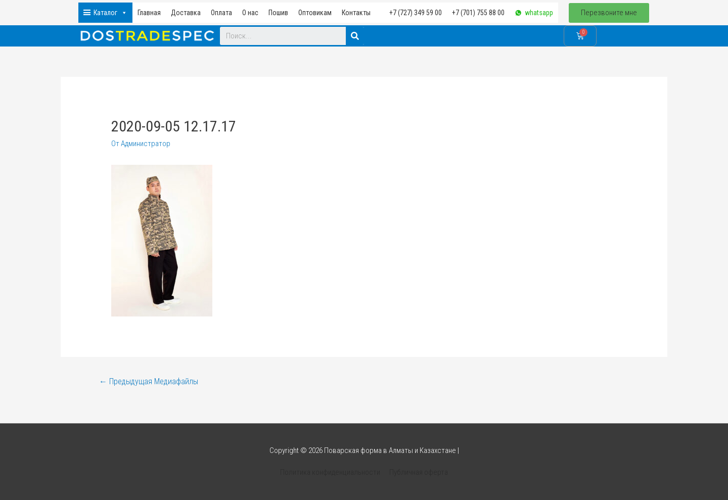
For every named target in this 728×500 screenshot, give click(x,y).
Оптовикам (315, 13)
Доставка (186, 13)
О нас (250, 13)
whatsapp (539, 13)
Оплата (221, 13)
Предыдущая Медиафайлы (148, 381)
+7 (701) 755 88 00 (478, 13)
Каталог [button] (110, 13)
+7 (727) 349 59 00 (415, 13)
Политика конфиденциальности (330, 472)
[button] (609, 13)
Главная (149, 13)
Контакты (356, 13)
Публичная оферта (418, 472)
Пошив (278, 13)
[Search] (355, 36)
